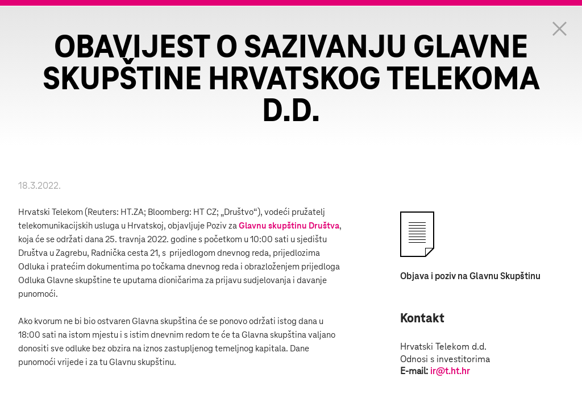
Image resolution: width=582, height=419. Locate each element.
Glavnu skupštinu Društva (289, 226)
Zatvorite (559, 28)
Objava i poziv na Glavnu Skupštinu (470, 276)
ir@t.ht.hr (450, 371)
